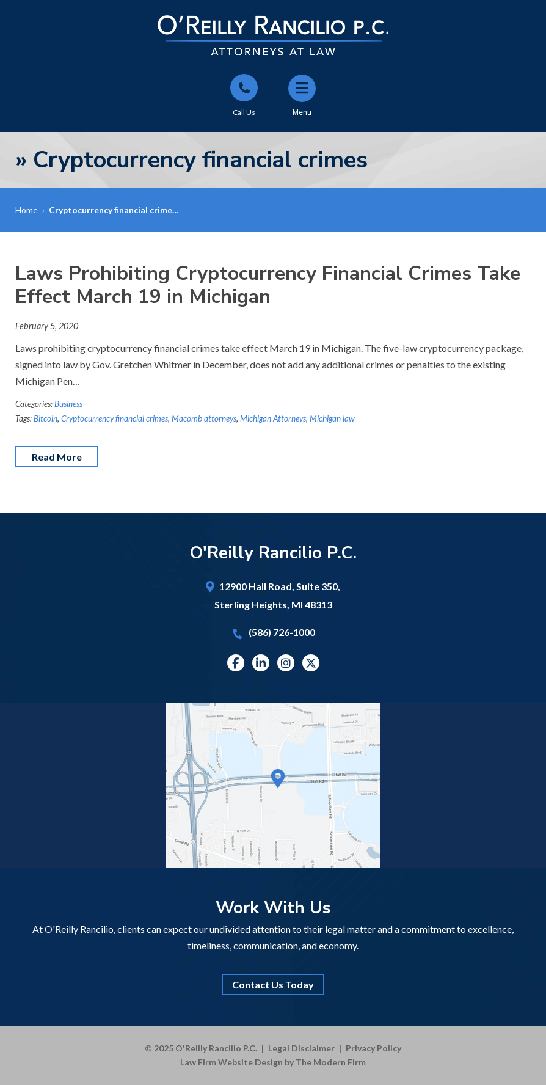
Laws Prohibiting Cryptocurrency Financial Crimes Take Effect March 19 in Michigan (267, 285)
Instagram (286, 662)
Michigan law (332, 418)
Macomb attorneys (204, 418)
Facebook (235, 662)
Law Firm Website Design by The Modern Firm (273, 1062)
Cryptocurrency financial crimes (114, 418)
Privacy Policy (373, 1048)
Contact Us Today (273, 984)
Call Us (244, 112)
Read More (57, 456)
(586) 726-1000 (282, 632)
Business (68, 404)
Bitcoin (45, 418)
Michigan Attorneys (273, 418)
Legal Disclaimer (301, 1048)
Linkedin (261, 662)
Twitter (310, 662)
